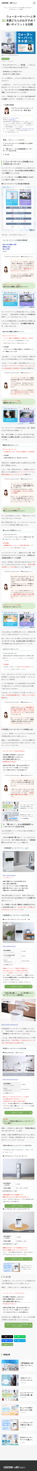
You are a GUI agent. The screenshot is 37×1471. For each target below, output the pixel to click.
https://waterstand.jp (9, 875)
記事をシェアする (7, 1336)
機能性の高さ (7, 246)
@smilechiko (12, 119)
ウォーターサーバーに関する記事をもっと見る (18, 1325)
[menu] (34, 3)
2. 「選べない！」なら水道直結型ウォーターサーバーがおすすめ (18, 150)
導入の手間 (6, 249)
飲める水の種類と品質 (9, 244)
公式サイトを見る (21, 986)
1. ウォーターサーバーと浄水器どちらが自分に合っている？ (18, 144)
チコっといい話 (14, 117)
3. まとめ (6, 154)
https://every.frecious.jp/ (9, 1024)
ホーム (5, 7)
